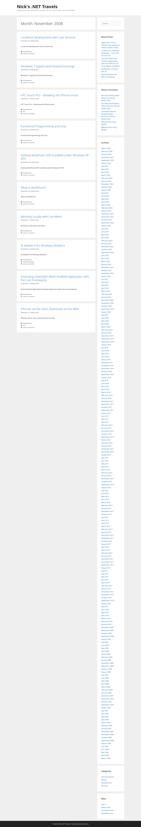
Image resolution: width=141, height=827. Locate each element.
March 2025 (105, 175)
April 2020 (105, 324)
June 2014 (105, 493)
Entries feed (105, 807)
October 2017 (106, 407)
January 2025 (106, 181)
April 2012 (105, 547)
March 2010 (105, 618)
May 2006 (105, 752)
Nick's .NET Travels (37, 6)
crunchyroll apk (107, 111)
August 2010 (106, 603)
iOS (24, 111)
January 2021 (106, 297)
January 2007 (106, 728)
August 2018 (106, 377)
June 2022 (105, 255)
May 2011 (105, 577)
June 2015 (105, 461)
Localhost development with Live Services (48, 37)
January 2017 (106, 428)
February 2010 (106, 621)
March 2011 (105, 583)
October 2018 (106, 371)
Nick (103, 95)
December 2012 (107, 535)
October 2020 (106, 306)
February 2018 (106, 395)
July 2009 (104, 642)
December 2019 (107, 336)
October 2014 (106, 481)
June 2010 (105, 609)
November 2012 (107, 538)
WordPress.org (107, 813)
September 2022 (107, 252)
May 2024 (105, 199)
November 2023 (107, 217)
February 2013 (106, 529)
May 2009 (105, 648)
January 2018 (106, 398)
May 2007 (105, 717)
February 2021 (106, 294)
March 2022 (105, 261)
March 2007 (105, 722)
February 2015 (106, 473)
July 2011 (104, 571)
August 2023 (106, 226)
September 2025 (107, 160)
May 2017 (105, 419)
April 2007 (105, 719)
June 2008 (105, 678)
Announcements (107, 777)
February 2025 (106, 178)
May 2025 (105, 169)
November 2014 (107, 478)
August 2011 (106, 568)
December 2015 (107, 449)
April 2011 (105, 580)
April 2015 (105, 467)
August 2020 (106, 312)
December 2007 (107, 696)
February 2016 (106, 443)
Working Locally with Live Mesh (41, 217)
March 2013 (105, 526)
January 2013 (106, 532)
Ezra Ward (105, 103)
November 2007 (107, 699)
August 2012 (106, 544)
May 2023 (105, 235)
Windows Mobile (28, 262)
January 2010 (106, 624)
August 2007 (106, 708)
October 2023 (106, 220)
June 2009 (105, 645)
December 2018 (107, 365)
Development (27, 51)
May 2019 (105, 354)
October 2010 (106, 597)
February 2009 (106, 657)
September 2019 (107, 342)
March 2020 (105, 327)
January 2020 (106, 333)
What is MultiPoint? (33, 188)
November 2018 (107, 368)
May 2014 (105, 496)
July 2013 (104, 517)
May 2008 (105, 681)
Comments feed (107, 810)
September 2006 (107, 740)
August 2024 (106, 190)
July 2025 (104, 166)
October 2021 (106, 270)
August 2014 (106, 487)
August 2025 (106, 163)
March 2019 (105, 359)
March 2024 (105, 205)
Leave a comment (29, 54)
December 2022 (107, 246)
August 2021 (106, 276)
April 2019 (105, 356)
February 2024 (106, 208)
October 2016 (106, 434)
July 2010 (104, 606)
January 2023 (106, 243)
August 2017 (106, 413)
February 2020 (106, 330)
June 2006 (105, 749)
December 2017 (107, 401)
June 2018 (105, 383)
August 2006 (106, 743)
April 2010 (105, 615)
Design (104, 780)
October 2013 (106, 514)
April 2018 (105, 389)
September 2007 (107, 705)
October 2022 (106, 249)
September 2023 (107, 223)
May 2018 (105, 386)
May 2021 (105, 285)
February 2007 (106, 725)
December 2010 (107, 592)
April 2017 (105, 422)
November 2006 (107, 734)
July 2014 (104, 490)
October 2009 (106, 633)
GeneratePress (83, 824)
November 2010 (107, 594)
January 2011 (106, 589)
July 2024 (104, 193)
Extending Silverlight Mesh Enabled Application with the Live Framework (55, 278)
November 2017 (107, 404)
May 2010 (105, 612)
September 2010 (107, 600)
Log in (103, 804)
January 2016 (106, 446)
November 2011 (107, 562)
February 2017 (106, 425)
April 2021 (105, 288)
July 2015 (104, 458)
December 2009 (107, 627)
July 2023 (104, 229)
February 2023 (106, 240)
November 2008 (107, 666)
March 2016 (105, 440)
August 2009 (106, 639)
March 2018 (105, 392)
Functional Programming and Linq (43, 126)
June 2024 (105, 196)
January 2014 (106, 508)
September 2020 (107, 309)
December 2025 (107, 157)
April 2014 (105, 499)
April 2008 (105, 684)
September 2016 (107, 437)
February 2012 (106, 553)
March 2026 (105, 148)
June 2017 (105, 416)
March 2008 (105, 687)
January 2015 (106, 475)
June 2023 (105, 232)
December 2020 (107, 300)
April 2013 (105, 523)
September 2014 (107, 484)
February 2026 (106, 151)
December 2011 (107, 559)
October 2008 (106, 669)
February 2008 (106, 690)
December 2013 (107, 511)
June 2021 (105, 282)
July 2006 (104, 746)
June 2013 (105, 520)
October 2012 (106, 541)
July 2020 (104, 315)
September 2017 (107, 410)
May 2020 (105, 321)
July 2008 (104, 675)
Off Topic (104, 786)
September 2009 (107, 636)
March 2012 (105, 550)
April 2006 (105, 755)
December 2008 (107, 663)
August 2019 (106, 345)
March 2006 (105, 758)
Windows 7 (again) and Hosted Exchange (48, 66)
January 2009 (106, 660)
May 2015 (105, 464)
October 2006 (106, 737)
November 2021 (107, 267)
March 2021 (105, 291)
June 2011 (105, 574)
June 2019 (105, 351)
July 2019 (104, 348)
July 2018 (104, 380)
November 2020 (107, 303)
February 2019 (106, 362)
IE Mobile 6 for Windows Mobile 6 (43, 245)
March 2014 (105, 502)
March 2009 (105, 654)
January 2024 (106, 211)
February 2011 (106, 586)
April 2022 (105, 258)
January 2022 (106, 264)
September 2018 (107, 374)
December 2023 (107, 214)
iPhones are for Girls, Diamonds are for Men (50, 309)
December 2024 (107, 184)
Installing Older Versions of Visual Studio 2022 (110, 98)
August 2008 (106, 672)
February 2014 (106, 505)
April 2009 (105, 651)
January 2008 (106, 693)
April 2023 (105, 237)
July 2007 (104, 711)
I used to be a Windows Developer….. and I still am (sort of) (110, 53)
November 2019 (107, 339)
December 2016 (107, 431)
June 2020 (105, 318)
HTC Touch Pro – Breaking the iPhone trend (49, 95)
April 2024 (105, 202)
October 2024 (106, 187)
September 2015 (107, 452)
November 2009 (107, 630)
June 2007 (105, 713)
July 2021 (104, 279)
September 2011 (107, 565)
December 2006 (107, 731)
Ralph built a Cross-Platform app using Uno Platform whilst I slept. (110, 45)
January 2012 (106, 556)
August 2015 (106, 455)
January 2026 (106, 154)
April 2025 (105, 172)
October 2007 (106, 702)
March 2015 (105, 470)
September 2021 (107, 273)
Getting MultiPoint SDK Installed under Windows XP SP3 (55, 157)
